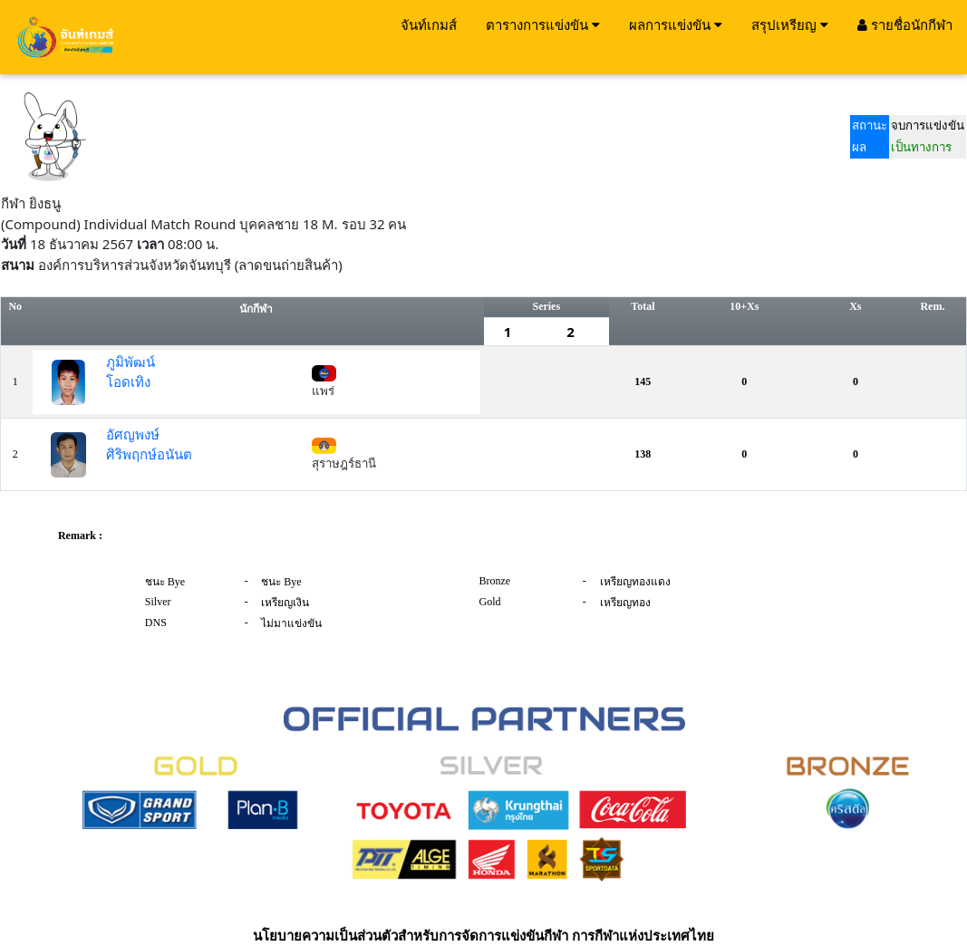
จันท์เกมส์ (429, 24)
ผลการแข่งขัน (675, 24)
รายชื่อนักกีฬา (904, 24)
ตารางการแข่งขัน (543, 24)
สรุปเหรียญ (789, 24)
